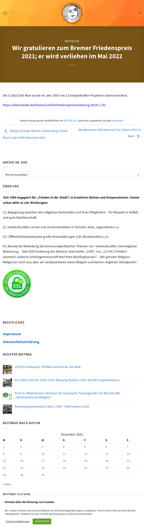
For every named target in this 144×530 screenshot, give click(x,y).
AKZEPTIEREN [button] (42, 521)
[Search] (139, 13)
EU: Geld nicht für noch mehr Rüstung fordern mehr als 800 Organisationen (67, 380)
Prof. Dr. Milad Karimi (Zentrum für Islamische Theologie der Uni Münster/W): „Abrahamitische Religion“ (68, 395)
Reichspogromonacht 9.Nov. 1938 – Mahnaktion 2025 (52, 407)
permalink (117, 121)
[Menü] (5, 13)
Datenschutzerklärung (21, 342)
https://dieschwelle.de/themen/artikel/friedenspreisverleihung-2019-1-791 (54, 105)
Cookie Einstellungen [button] (18, 521)
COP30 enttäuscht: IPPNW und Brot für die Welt (48, 367)
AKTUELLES (72, 41)
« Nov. (7, 484)
